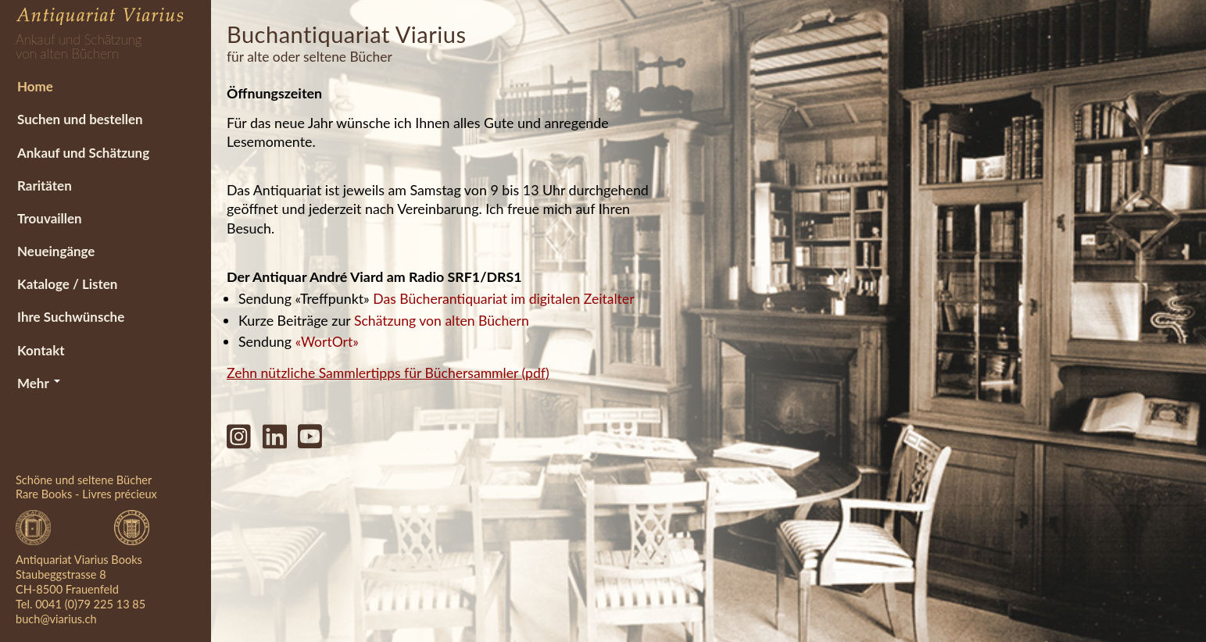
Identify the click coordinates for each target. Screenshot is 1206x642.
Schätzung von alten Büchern (442, 319)
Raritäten (43, 185)
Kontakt (39, 351)
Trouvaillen (48, 218)
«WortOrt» (327, 340)
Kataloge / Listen (66, 284)
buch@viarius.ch (56, 619)
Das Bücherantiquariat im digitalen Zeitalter (505, 298)
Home (34, 85)
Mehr (37, 384)
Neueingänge (55, 252)
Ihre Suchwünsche (69, 318)
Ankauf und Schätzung (82, 152)
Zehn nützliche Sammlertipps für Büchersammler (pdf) (390, 371)
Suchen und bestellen (78, 119)
